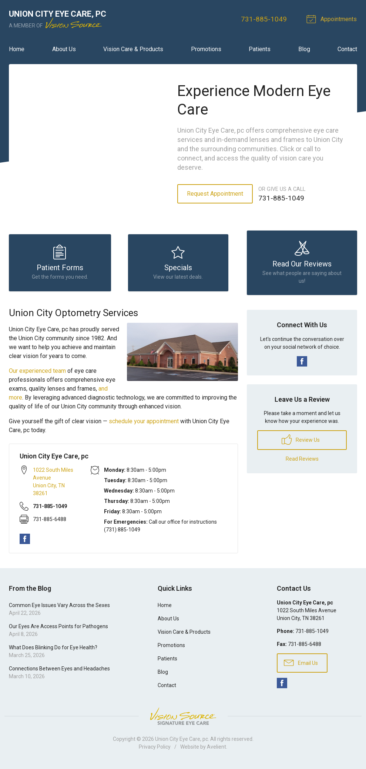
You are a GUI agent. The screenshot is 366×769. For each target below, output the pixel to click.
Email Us (301, 665)
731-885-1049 (265, 19)
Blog (304, 49)
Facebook (25, 542)
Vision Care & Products (133, 49)
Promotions (206, 49)
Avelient (216, 749)
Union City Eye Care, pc (181, 742)
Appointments (333, 18)
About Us (64, 49)
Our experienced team (37, 373)
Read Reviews (302, 461)
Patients (260, 49)
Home (16, 49)
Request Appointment (215, 193)
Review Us (301, 442)
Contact (347, 49)
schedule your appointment (144, 423)
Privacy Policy (155, 749)
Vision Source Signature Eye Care (183, 718)
